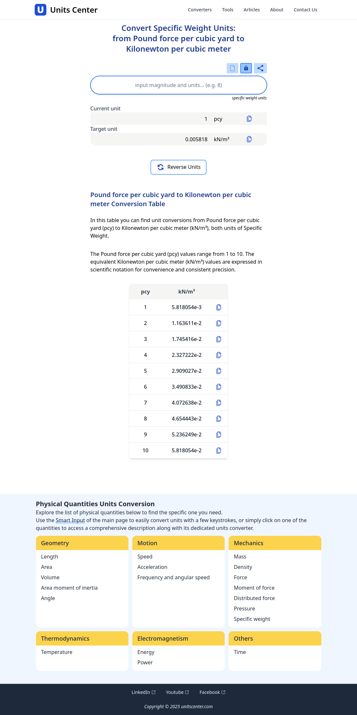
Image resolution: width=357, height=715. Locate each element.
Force (240, 577)
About (276, 9)
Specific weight (252, 618)
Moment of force (254, 587)
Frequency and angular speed (173, 577)
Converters (200, 9)
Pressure (244, 608)
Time (240, 652)
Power (145, 662)
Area (47, 567)
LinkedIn (144, 692)
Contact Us (305, 9)
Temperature (57, 652)
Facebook (212, 692)
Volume (50, 577)
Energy (145, 652)
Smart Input (70, 520)
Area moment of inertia (69, 587)
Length (49, 556)
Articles (252, 9)
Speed (145, 556)
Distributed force (254, 598)
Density (243, 567)
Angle (48, 598)
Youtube (177, 692)
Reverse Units (178, 167)
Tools (227, 9)
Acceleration (152, 567)
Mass (240, 556)
